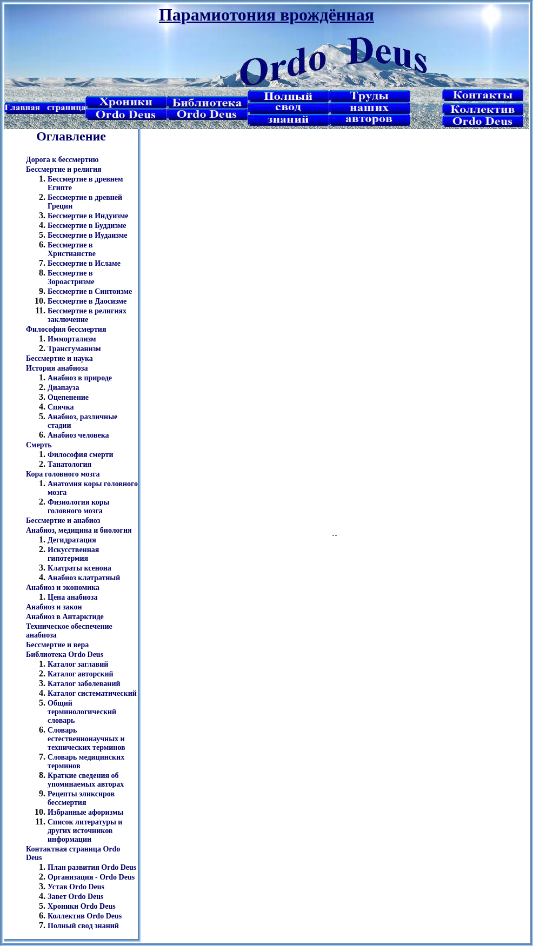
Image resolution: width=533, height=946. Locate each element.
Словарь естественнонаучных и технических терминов (86, 739)
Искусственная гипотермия (73, 554)
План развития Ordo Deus (92, 867)
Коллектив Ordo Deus (85, 916)
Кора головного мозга (63, 474)
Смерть (39, 445)
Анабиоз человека (78, 435)
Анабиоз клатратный (84, 578)
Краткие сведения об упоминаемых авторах (86, 779)
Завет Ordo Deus (76, 897)
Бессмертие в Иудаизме (87, 235)
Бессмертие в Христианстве (72, 249)
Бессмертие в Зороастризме (71, 277)
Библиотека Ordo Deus (64, 654)
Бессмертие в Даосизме (87, 301)
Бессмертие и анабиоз (63, 520)
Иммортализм (72, 339)
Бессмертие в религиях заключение (87, 315)
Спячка (61, 407)
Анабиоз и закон (54, 607)
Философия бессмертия (66, 329)
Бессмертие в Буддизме (87, 226)
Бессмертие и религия (64, 169)
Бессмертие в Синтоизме (90, 291)
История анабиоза (57, 368)
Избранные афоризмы (86, 812)
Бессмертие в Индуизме (88, 216)
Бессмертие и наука (59, 358)
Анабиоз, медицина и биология (79, 530)
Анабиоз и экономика (62, 587)
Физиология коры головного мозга (79, 506)
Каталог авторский (81, 674)
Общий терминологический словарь (82, 711)
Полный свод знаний (83, 926)
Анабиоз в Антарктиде (65, 617)
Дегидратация (72, 540)
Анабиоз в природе (80, 378)
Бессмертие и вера (57, 645)
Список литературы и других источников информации (85, 830)
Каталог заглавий (78, 664)
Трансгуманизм (74, 349)
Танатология (69, 464)
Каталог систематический (92, 693)
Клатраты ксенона (79, 568)
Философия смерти (81, 455)
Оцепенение (68, 397)
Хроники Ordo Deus (82, 906)
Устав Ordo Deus (76, 887)
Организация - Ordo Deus (91, 877)
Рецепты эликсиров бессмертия (81, 798)
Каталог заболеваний (84, 684)
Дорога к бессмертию (62, 160)
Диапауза (63, 388)
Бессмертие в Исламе (84, 263)
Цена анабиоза (72, 597)
